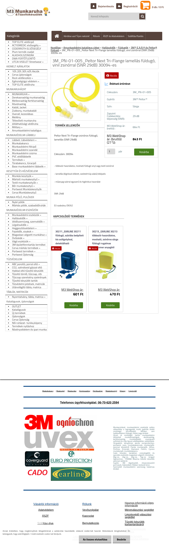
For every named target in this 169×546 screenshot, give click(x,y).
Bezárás (121, 539)
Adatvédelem (46, 510)
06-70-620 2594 (108, 402)
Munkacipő (60, 391)
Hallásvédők (109, 48)
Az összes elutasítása (95, 539)
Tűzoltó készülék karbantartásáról (134, 523)
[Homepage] (58, 36)
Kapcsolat (88, 515)
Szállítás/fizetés (135, 36)
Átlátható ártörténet (117, 84)
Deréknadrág (98, 391)
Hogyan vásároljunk (65, 44)
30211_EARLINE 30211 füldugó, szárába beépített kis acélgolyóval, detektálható (69, 237)
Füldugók (123, 48)
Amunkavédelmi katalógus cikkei (81, 48)
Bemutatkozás (90, 523)
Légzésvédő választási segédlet (138, 516)
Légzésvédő (133, 391)
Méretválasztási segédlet (139, 510)
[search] (141, 16)
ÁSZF (45, 515)
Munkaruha (72, 391)
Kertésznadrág (84, 391)
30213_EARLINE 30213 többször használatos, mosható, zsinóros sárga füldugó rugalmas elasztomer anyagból (105, 238)
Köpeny (122, 391)
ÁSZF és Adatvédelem (113, 36)
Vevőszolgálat (90, 510)
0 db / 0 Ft (158, 7)
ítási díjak (45, 523)
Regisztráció (130, 6)
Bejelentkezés (106, 6)
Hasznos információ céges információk (139, 504)
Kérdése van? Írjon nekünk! (77, 36)
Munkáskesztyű (111, 391)
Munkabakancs (47, 391)
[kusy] (111, 151)
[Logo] (28, 14)
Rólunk (96, 36)
